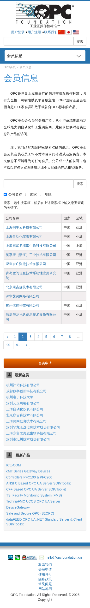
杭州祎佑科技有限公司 (23, 385)
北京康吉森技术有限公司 (24, 287)
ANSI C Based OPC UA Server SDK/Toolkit (38, 483)
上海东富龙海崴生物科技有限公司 (31, 246)
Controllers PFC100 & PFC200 (29, 477)
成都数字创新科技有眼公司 (26, 391)
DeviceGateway (18, 507)
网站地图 (45, 589)
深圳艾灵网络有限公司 (22, 296)
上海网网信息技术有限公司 (26, 421)
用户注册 (34, 32)
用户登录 (17, 32)
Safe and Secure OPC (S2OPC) (30, 513)
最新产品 (22, 455)
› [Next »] (26, 345)
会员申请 (45, 363)
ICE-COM (13, 465)
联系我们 (51, 32)
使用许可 (45, 574)
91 (18, 345)
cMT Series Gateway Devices (28, 471)
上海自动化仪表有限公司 (24, 236)
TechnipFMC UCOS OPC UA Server (33, 501)
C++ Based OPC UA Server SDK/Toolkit (36, 489)
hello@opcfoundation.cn (60, 557)
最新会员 (22, 375)
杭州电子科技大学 (19, 397)
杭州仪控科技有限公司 (22, 305)
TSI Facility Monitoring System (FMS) (34, 495)
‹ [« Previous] (7, 337)
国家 (31, 194)
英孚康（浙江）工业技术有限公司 (31, 255)
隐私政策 (45, 579)
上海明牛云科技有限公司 (24, 227)
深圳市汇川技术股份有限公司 (28, 439)
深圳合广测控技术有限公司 (26, 264)
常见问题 (45, 584)
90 (8, 345)
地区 (46, 194)
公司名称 (13, 194)
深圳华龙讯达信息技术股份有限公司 (33, 427)
